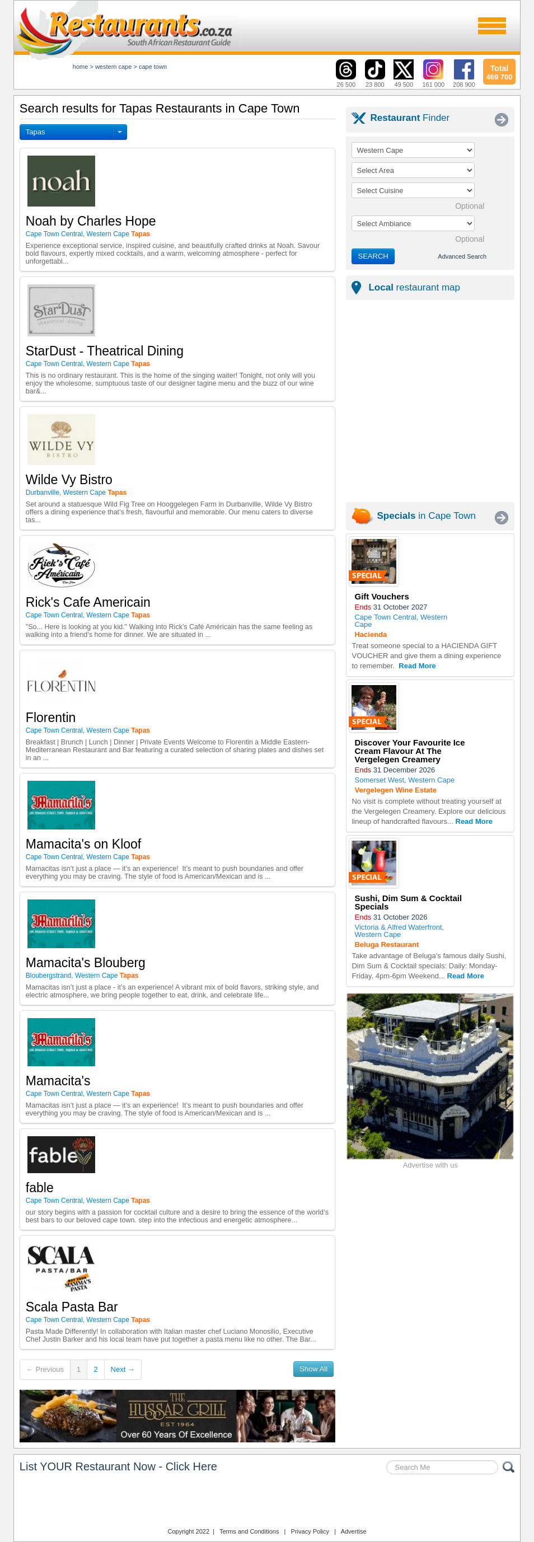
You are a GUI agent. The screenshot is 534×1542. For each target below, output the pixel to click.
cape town (153, 66)
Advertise (354, 1531)
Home (80, 66)
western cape (113, 66)
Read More (417, 666)
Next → (123, 1369)
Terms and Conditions (249, 1531)
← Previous (45, 1369)
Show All (313, 1369)
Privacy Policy (310, 1531)
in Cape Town (426, 515)
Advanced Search (462, 256)
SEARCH (373, 256)
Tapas (35, 132)
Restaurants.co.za (267, 1502)
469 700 (499, 71)
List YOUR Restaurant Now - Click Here (118, 1466)
